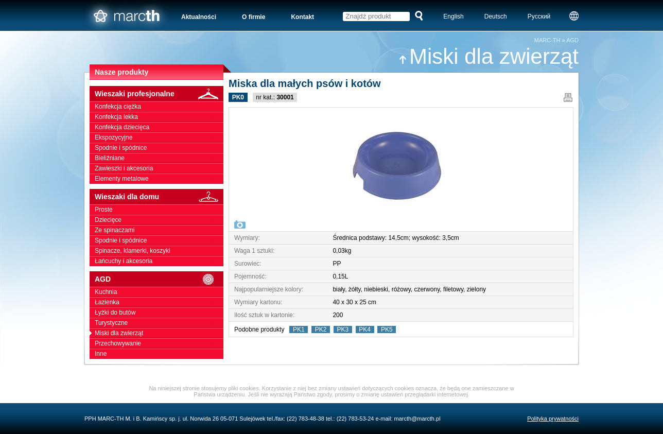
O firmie (253, 17)
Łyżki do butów (159, 312)
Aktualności (198, 17)
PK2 (320, 329)
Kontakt (302, 17)
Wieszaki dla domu (159, 197)
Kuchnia (159, 292)
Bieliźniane (159, 158)
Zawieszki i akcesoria (159, 168)
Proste (159, 209)
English (453, 16)
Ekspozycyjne (159, 137)
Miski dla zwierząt (488, 56)
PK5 (386, 329)
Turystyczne (159, 322)
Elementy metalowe (159, 178)
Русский (539, 16)
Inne (159, 353)
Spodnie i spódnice (159, 147)
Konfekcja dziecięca (159, 127)
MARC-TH (547, 40)
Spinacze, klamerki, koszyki (159, 250)
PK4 (365, 329)
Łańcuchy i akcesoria (159, 261)
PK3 (343, 329)
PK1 (298, 329)
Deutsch (495, 16)
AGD (572, 40)
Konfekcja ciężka (159, 106)
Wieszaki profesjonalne (159, 94)
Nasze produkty (121, 72)
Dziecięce (159, 219)
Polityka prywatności (553, 418)
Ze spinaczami (159, 230)
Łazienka (159, 302)
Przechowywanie (159, 343)
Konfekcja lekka (159, 116)
